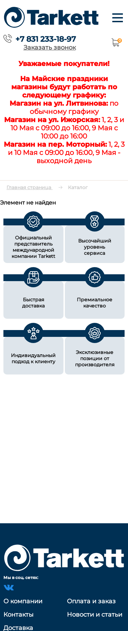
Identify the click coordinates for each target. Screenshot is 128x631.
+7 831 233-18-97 (45, 39)
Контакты (18, 614)
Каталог (78, 187)
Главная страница (29, 187)
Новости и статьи (94, 614)
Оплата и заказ (91, 601)
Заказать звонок (50, 47)
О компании (22, 601)
